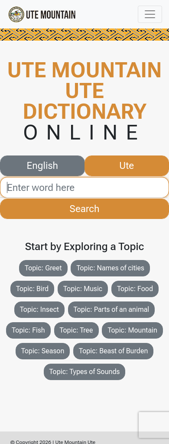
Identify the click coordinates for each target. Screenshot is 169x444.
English (42, 165)
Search (85, 208)
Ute (126, 165)
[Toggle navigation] (150, 14)
